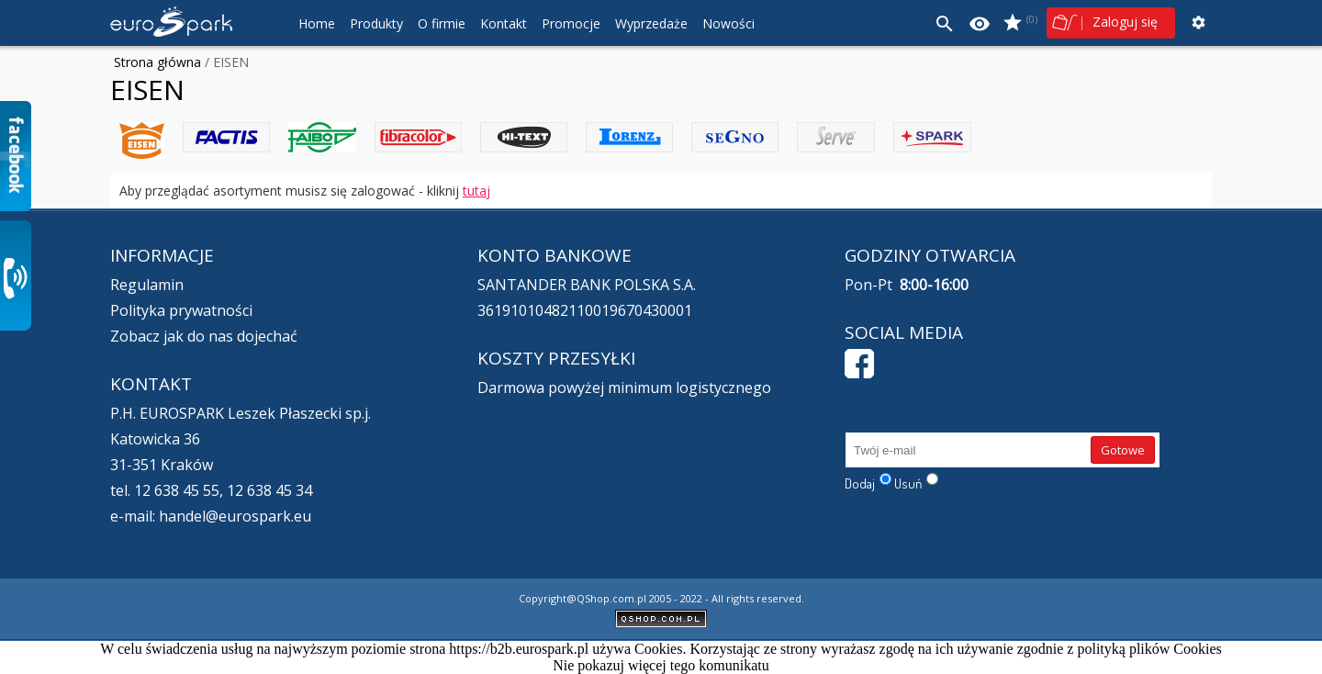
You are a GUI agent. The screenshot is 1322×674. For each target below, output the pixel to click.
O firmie (441, 23)
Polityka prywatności (181, 310)
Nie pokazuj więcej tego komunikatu (660, 665)
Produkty (376, 23)
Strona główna (157, 62)
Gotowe (1123, 450)
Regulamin (147, 285)
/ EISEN (225, 62)
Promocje (571, 23)
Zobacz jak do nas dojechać (203, 336)
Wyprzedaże (651, 23)
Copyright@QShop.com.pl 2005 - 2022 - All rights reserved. (661, 598)
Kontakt (503, 23)
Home (316, 23)
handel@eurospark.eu (235, 516)
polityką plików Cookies (1149, 649)
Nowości (728, 23)
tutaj (476, 190)
